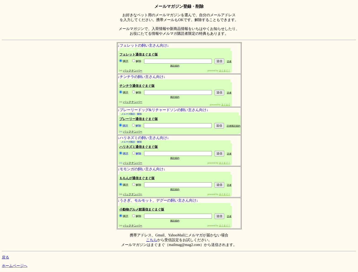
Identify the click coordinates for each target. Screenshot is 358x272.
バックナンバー (132, 70)
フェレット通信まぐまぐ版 (138, 54)
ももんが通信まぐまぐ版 (137, 178)
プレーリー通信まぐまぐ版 (138, 119)
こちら (151, 240)
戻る (5, 257)
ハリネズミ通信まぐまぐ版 (138, 147)
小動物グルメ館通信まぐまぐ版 (141, 209)
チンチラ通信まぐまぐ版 (137, 86)
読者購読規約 (233, 126)
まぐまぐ (225, 104)
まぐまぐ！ (224, 70)
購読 (123, 61)
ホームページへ (14, 266)
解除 (136, 61)
